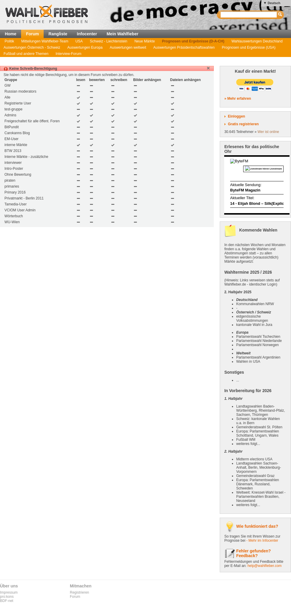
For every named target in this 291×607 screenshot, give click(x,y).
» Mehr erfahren (237, 98)
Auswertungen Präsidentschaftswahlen (184, 47)
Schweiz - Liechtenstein (108, 41)
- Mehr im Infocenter (262, 540)
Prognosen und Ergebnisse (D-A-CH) (193, 41)
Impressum (9, 592)
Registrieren (79, 592)
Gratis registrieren (243, 124)
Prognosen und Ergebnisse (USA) (249, 47)
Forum (32, 33)
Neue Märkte (145, 41)
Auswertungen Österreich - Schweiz (32, 47)
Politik (9, 41)
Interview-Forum (68, 54)
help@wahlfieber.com (264, 566)
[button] (208, 68)
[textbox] (249, 15)
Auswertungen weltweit (128, 47)
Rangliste (57, 33)
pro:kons (7, 597)
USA (79, 41)
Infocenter (87, 33)
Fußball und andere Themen (26, 54)
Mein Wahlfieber (122, 33)
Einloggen (236, 116)
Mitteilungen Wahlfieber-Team (44, 41)
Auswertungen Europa (85, 47)
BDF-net (6, 601)
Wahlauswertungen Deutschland (256, 41)
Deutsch (274, 3)
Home (10, 33)
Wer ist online (268, 132)
